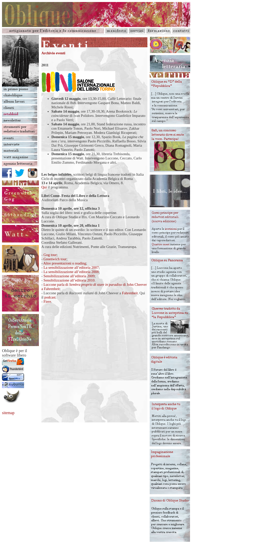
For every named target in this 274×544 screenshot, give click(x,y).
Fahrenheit (130, 293)
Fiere (47, 302)
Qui (44, 187)
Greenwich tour (55, 259)
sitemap (8, 413)
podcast (50, 297)
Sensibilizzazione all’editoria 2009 (69, 276)
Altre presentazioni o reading (64, 263)
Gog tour (50, 255)
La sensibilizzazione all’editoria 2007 (71, 267)
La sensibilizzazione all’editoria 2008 (71, 272)
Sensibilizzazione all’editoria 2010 (69, 280)
